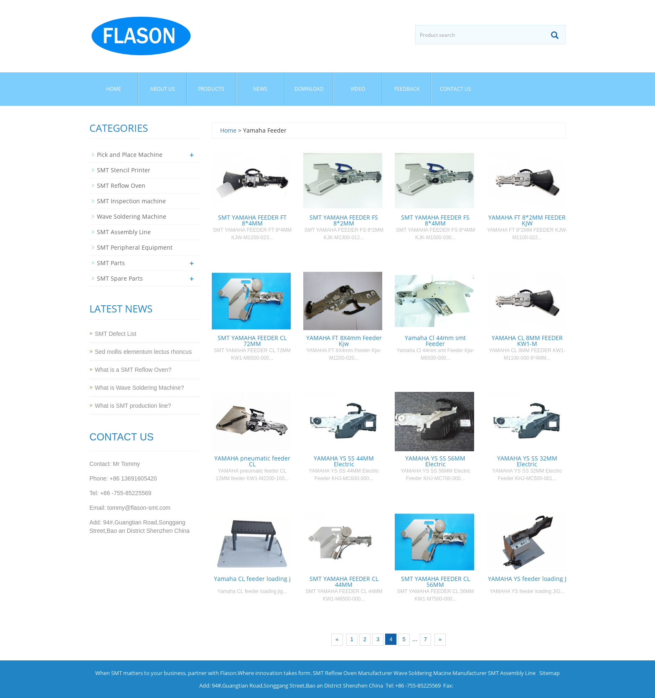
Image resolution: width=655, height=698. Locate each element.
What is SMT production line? (133, 405)
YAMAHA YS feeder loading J (527, 579)
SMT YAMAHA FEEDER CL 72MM (252, 341)
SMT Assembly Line (124, 232)
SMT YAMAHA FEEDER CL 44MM (344, 581)
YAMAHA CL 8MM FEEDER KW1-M (527, 341)
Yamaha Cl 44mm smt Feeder (435, 341)
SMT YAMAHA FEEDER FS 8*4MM (435, 220)
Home (113, 88)
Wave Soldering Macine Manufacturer (440, 673)
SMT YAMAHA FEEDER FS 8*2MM (344, 220)
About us (162, 88)
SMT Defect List (115, 333)
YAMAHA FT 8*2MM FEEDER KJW (527, 220)
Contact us (455, 88)
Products (211, 88)
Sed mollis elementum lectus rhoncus (143, 351)
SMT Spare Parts (120, 278)
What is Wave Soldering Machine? (139, 387)
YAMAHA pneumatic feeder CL (252, 461)
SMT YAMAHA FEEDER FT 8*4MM (252, 220)
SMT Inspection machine (131, 201)
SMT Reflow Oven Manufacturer (352, 673)
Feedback (406, 88)
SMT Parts (111, 263)
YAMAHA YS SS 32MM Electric (527, 461)
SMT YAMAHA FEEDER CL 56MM (435, 581)
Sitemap (549, 673)
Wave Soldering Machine (131, 216)
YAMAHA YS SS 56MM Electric (435, 461)
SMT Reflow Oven (121, 185)
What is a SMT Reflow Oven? (133, 369)
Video (357, 88)
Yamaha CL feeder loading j (252, 579)
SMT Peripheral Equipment (135, 247)
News (260, 88)
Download (309, 88)
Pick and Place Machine (129, 155)
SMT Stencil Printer (123, 170)
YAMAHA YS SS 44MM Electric (344, 461)
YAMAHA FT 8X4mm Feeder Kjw (344, 341)
